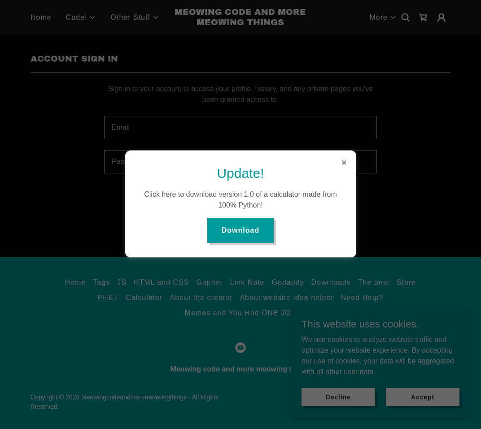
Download (241, 230)
